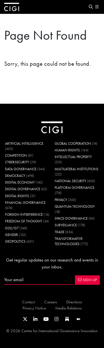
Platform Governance (74, 187)
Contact (28, 301)
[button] (91, 7)
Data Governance (20, 169)
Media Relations (68, 308)
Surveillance (66, 225)
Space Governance (71, 218)
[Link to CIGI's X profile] (25, 319)
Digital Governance (22, 189)
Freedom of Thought (23, 221)
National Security (70, 181)
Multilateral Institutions (76, 169)
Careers (50, 301)
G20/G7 (12, 228)
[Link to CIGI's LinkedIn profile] (35, 319)
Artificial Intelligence (24, 143)
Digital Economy (20, 182)
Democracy (15, 175)
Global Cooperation (73, 143)
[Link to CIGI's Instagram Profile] (56, 319)
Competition (16, 155)
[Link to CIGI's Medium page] (78, 319)
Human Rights (67, 150)
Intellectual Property (73, 156)
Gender (11, 234)
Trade (59, 232)
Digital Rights (17, 196)
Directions (74, 301)
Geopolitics (15, 241)
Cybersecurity (17, 162)
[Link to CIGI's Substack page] (67, 319)
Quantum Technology (75, 206)
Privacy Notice (34, 308)
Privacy (61, 199)
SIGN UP (87, 279)
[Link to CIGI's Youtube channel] (46, 319)
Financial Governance (25, 202)
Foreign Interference (24, 214)
